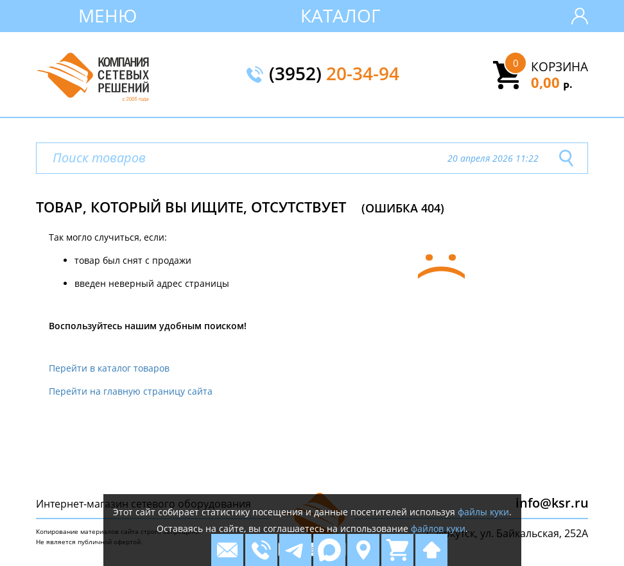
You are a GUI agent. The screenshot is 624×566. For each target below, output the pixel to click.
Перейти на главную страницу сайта (130, 391)
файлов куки (438, 528)
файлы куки (483, 512)
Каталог (340, 15)
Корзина (559, 66)
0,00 (552, 82)
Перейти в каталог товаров (109, 368)
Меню (107, 15)
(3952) (334, 74)
